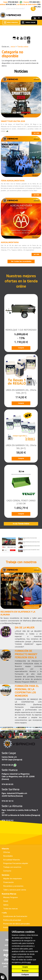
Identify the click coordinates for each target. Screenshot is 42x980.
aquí (29, 962)
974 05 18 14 (7, 801)
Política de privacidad (12, 920)
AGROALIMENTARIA (10, 242)
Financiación (8, 882)
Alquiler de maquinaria (12, 878)
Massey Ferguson (10, 897)
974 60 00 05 (7, 784)
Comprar (21, 348)
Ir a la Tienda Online (21, 524)
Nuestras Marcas (9, 894)
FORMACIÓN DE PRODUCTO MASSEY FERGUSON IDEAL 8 (26, 654)
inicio (13, 47)
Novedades (8, 856)
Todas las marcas (10, 909)
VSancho (5, 849)
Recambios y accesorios (13, 886)
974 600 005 (34, 2)
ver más (36, 133)
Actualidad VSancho (11, 860)
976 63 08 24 (7, 765)
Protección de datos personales (16, 924)
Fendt (5, 901)
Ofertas (6, 852)
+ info (4, 913)
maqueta (8, 950)
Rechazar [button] (25, 971)
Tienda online (22, 47)
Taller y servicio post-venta (14, 890)
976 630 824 (13, 2)
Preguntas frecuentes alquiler (15, 863)
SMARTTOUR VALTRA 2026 (13, 121)
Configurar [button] (25, 974)
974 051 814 (11, 4)
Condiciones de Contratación (15, 916)
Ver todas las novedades (21, 261)
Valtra (5, 905)
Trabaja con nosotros (12, 867)
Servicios (5, 875)
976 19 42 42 (7, 820)
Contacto (7, 871)
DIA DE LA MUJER (24, 628)
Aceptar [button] (25, 967)
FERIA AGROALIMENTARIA (12, 181)
